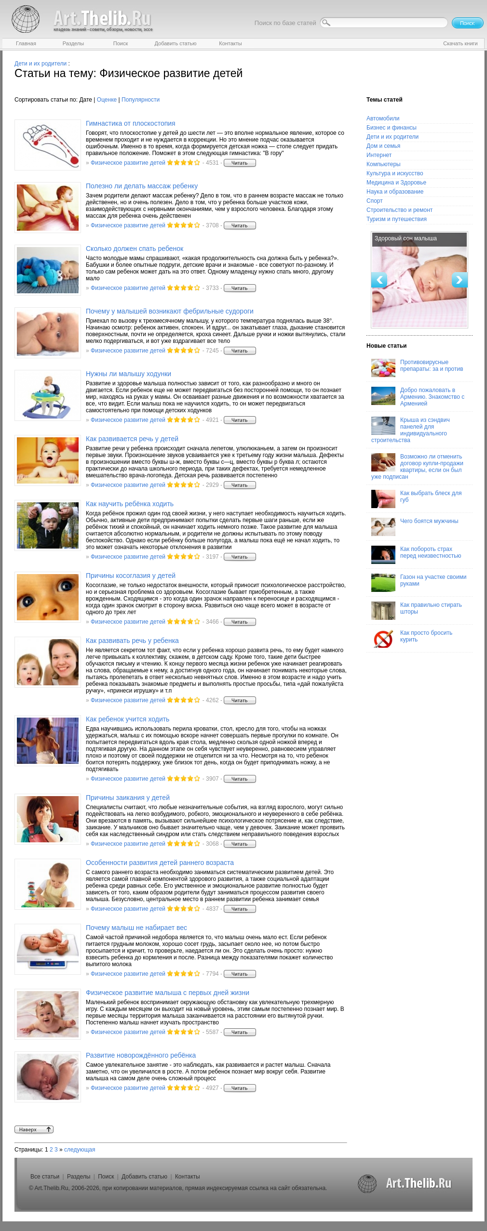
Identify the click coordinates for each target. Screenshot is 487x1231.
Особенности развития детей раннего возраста (160, 862)
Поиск (106, 1176)
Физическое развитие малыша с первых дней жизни (167, 992)
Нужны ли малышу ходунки (128, 374)
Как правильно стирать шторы (416, 611)
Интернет (379, 155)
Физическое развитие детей (128, 162)
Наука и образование (394, 191)
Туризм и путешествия (396, 219)
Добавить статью (144, 1176)
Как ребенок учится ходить (127, 719)
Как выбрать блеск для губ (416, 499)
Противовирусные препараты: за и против (417, 368)
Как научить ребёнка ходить (130, 504)
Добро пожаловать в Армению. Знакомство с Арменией (417, 397)
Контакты (187, 1176)
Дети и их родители (40, 63)
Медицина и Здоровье (396, 182)
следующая (79, 1149)
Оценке (107, 99)
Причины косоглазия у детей (131, 575)
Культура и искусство (394, 173)
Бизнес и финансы (391, 127)
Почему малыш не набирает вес (136, 927)
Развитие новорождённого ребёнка (141, 1055)
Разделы (78, 1176)
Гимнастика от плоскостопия (131, 123)
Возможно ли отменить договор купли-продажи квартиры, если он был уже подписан (417, 466)
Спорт (374, 200)
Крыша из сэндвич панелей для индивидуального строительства (410, 430)
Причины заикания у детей (128, 797)
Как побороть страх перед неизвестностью (416, 555)
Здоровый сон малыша (406, 238)
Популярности (141, 99)
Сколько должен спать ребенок (134, 248)
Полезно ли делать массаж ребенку (142, 186)
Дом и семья (383, 146)
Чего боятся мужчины (415, 527)
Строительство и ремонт (399, 210)
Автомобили (382, 118)
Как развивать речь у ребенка (132, 640)
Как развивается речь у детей (132, 439)
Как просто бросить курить (411, 638)
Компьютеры (383, 164)
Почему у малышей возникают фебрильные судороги (170, 311)
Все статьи (44, 1176)
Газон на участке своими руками (418, 583)
